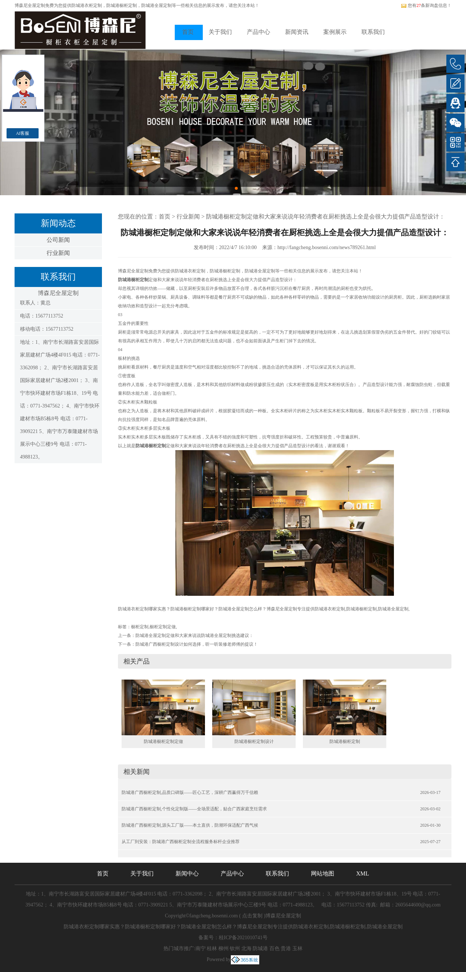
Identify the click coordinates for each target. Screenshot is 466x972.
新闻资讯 (296, 32)
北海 (246, 948)
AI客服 (22, 133)
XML (362, 873)
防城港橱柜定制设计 (254, 741)
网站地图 (322, 873)
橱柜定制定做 (163, 626)
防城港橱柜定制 (344, 741)
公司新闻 (58, 240)
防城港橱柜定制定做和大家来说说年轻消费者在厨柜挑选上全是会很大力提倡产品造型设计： (325, 216)
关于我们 (220, 32)
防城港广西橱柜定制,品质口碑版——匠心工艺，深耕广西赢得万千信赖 (190, 792)
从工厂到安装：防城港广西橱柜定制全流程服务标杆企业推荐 (181, 841)
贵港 (286, 948)
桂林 (212, 948)
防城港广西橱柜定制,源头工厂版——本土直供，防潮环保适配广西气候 (190, 825)
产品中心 (258, 32)
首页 (188, 32)
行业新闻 (58, 253)
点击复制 (252, 915)
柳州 (223, 948)
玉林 (297, 948)
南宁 (201, 948)
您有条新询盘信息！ (426, 5)
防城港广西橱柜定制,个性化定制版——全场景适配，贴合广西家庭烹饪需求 (194, 808)
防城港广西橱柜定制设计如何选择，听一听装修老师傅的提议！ (196, 644)
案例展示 (335, 32)
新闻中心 (187, 873)
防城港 (260, 948)
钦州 (235, 948)
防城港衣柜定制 (86, 5)
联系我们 (373, 32)
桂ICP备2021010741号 (243, 937)
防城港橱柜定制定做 (163, 741)
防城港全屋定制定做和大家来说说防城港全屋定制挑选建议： (194, 635)
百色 (274, 948)
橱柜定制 (140, 626)
